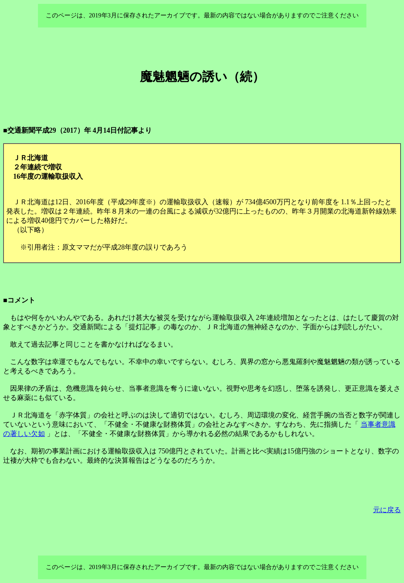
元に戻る (387, 510)
